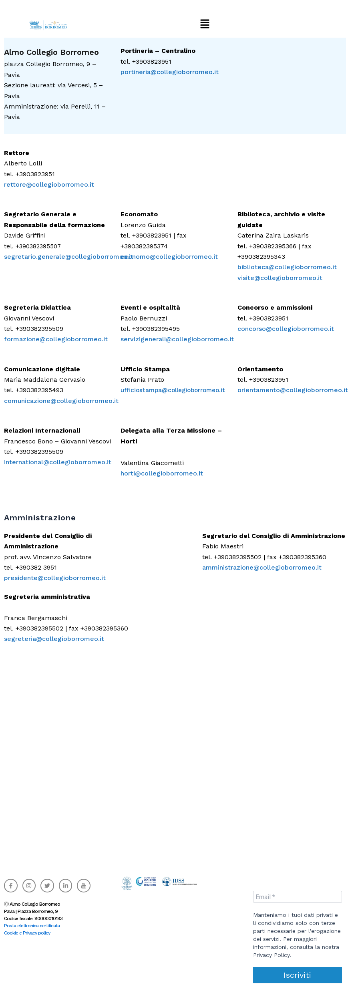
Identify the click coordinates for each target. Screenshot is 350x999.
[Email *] (297, 897)
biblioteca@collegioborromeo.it (287, 267)
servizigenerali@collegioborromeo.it (177, 339)
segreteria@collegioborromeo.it (54, 639)
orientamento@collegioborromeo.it (292, 390)
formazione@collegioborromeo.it (56, 339)
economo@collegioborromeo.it (169, 256)
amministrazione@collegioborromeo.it (262, 567)
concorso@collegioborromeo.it (285, 328)
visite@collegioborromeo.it (279, 278)
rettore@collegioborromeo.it (49, 184)
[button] (205, 24)
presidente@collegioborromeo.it (55, 578)
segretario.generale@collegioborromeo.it (68, 256)
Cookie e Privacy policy (27, 933)
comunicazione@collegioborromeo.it (61, 401)
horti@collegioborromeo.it (162, 473)
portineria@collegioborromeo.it (170, 72)
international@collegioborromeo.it (57, 462)
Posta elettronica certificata (32, 926)
